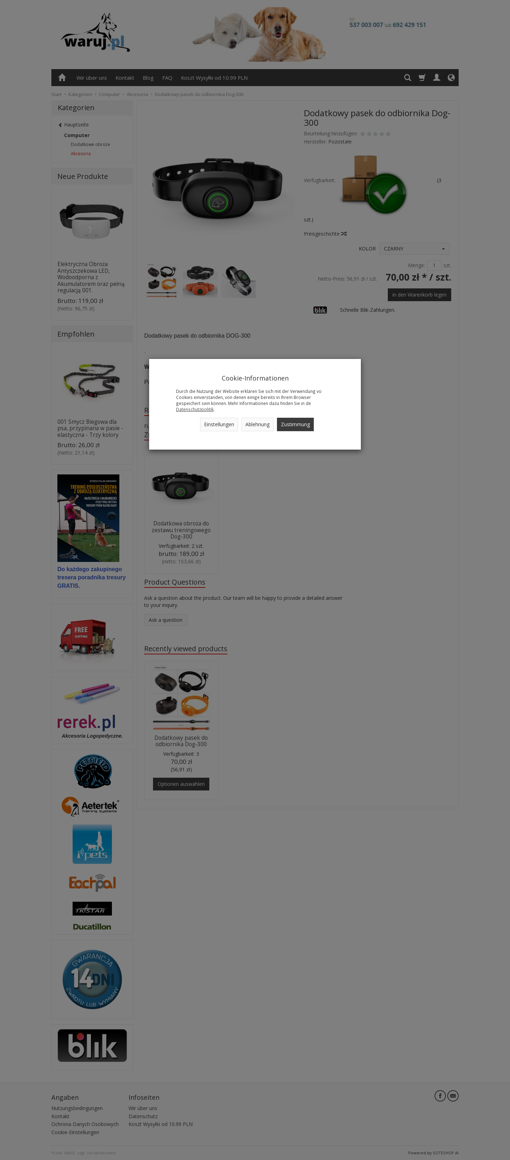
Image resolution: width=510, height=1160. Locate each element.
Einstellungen (219, 424)
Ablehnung (257, 424)
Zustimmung (295, 424)
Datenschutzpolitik (195, 409)
